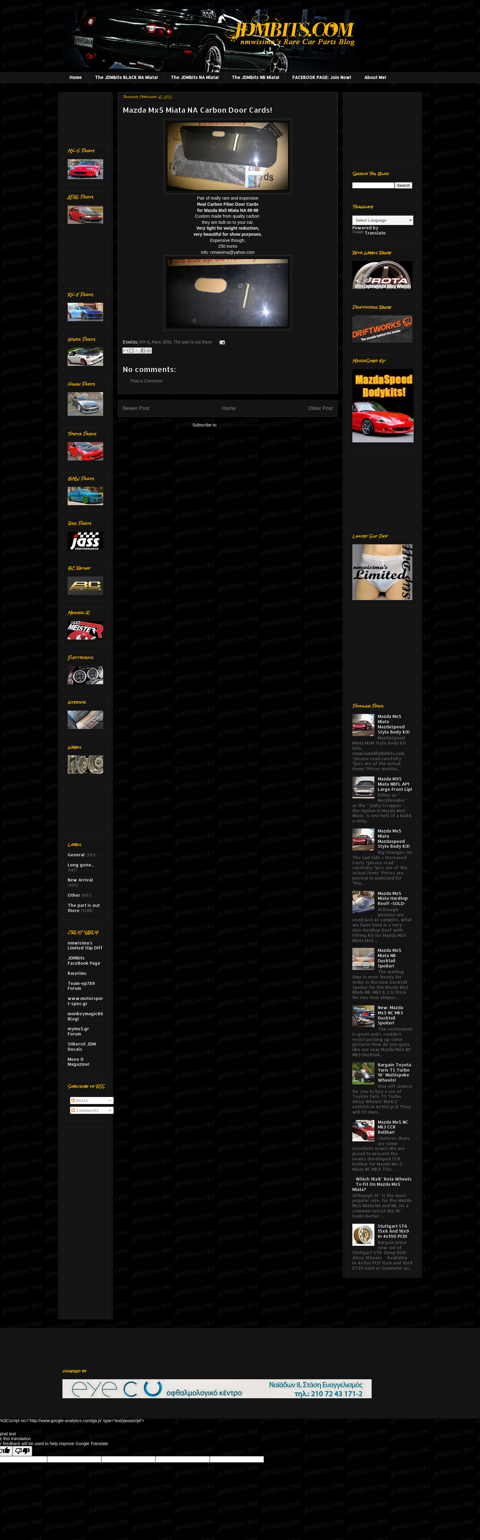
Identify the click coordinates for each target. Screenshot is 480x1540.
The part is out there (192, 342)
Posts (79, 1100)
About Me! (375, 77)
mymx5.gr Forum (78, 1031)
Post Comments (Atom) (241, 425)
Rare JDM (161, 342)
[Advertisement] (87, 114)
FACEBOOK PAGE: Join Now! (321, 77)
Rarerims (77, 973)
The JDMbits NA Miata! (195, 77)
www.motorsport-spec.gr (85, 1001)
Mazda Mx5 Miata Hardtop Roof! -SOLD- (393, 898)
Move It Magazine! (78, 1062)
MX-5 (144, 342)
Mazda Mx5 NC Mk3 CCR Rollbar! (393, 1127)
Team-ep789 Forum (81, 986)
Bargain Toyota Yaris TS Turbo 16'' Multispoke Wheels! (394, 1072)
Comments (85, 1110)
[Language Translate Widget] (382, 220)
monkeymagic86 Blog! (85, 1016)
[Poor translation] (22, 1451)
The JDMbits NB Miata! (255, 77)
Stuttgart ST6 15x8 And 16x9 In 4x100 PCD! (393, 1231)
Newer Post (136, 408)
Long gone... (81, 864)
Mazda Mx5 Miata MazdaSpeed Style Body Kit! (394, 724)
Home (75, 77)
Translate (369, 232)
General (76, 854)
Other (74, 895)
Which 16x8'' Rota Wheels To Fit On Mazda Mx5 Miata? (382, 1184)
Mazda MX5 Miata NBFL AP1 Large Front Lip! (395, 784)
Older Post (321, 408)
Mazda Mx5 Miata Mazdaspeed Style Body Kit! (394, 838)
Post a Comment (146, 380)
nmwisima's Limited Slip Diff (85, 945)
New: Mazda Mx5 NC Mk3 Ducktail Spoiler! (390, 1015)
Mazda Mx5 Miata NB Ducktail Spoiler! (389, 958)
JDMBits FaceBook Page (84, 960)
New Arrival (80, 879)
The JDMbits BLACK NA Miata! (126, 77)
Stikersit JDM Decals (82, 1046)
